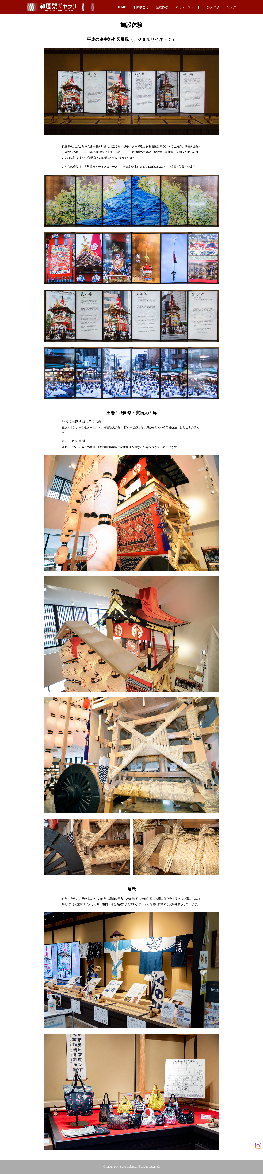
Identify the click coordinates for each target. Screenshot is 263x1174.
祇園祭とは (141, 7)
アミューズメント (187, 7)
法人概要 (213, 7)
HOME (121, 7)
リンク (231, 7)
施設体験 (162, 7)
